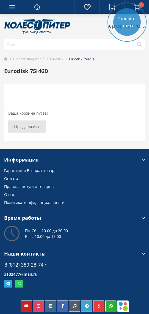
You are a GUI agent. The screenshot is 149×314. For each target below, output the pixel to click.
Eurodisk (56, 59)
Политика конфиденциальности (34, 202)
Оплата (11, 178)
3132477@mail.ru (21, 274)
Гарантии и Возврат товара (30, 170)
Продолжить (27, 127)
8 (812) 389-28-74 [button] (26, 265)
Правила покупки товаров (29, 186)
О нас (9, 194)
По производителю (28, 59)
